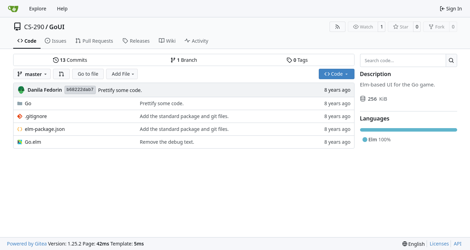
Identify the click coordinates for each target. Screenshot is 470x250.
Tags (297, 60)
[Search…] (451, 60)
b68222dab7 (80, 89)
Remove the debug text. (167, 142)
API (457, 243)
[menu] (413, 244)
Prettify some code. (120, 90)
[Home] (13, 8)
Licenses (439, 243)
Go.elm (33, 142)
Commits (70, 60)
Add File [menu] (123, 73)
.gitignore (36, 116)
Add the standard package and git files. (184, 116)
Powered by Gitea (27, 243)
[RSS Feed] (337, 27)
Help (62, 8)
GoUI (57, 26)
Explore (37, 8)
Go (28, 103)
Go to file (88, 73)
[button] (61, 74)
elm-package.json (45, 129)
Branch (183, 60)
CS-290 (34, 26)
